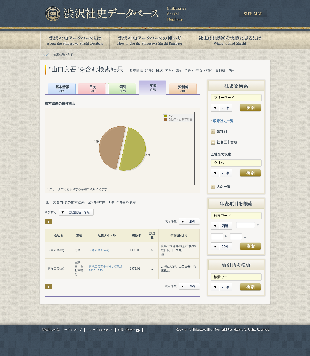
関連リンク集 (51, 330)
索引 (122, 89)
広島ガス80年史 (99, 250)
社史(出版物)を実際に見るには (230, 40)
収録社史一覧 (223, 121)
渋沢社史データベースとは (74, 40)
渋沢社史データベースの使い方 (149, 40)
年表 (153, 88)
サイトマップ (73, 330)
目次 (92, 89)
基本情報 (62, 89)
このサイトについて (100, 330)
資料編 (183, 89)
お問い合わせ (126, 330)
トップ (44, 54)
